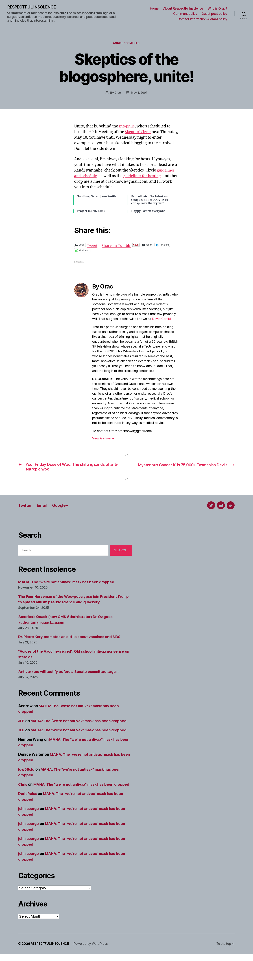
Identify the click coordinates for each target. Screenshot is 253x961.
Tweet (92, 245)
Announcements (126, 43)
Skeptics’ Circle (138, 132)
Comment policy (185, 14)
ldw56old (27, 771)
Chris (23, 786)
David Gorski (161, 319)
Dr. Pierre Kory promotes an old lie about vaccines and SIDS (71, 638)
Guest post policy (214, 14)
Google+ (63, 506)
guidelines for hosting (144, 176)
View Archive (103, 439)
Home (154, 8)
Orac (117, 93)
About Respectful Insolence (183, 8)
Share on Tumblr (117, 245)
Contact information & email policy (202, 19)
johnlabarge (29, 816)
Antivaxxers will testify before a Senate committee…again (70, 673)
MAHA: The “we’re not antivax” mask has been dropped (68, 583)
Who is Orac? (217, 8)
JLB (21, 722)
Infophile (127, 126)
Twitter (25, 506)
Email (43, 506)
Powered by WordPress (92, 951)
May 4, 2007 (139, 93)
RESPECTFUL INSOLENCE (32, 7)
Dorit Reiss (28, 801)
